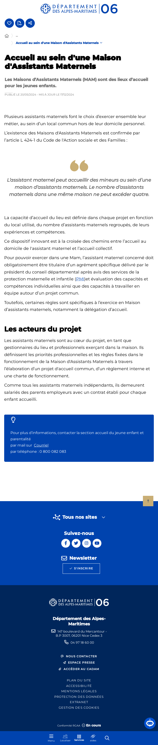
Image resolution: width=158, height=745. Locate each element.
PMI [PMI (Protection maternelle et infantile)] (80, 279)
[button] (150, 723)
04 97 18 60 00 (82, 642)
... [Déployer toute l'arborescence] (17, 35)
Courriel (41, 445)
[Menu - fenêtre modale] (51, 738)
